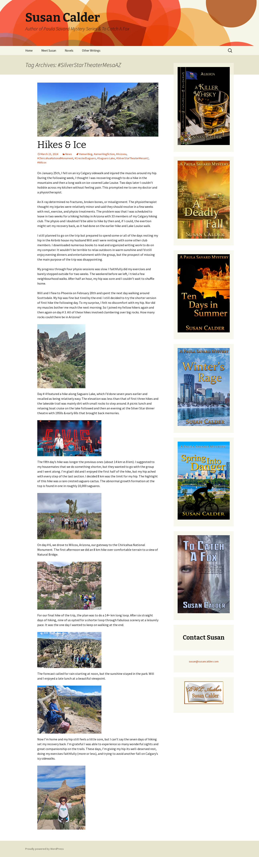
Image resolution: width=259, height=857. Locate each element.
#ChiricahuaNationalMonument (55, 158)
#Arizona (121, 154)
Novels (69, 50)
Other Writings (91, 50)
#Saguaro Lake (106, 158)
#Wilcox (41, 162)
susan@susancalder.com (204, 661)
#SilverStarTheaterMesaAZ (132, 158)
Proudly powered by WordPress (44, 849)
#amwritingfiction (104, 154)
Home (29, 50)
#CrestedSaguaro (85, 158)
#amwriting (85, 154)
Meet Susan (48, 50)
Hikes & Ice (61, 145)
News (68, 154)
